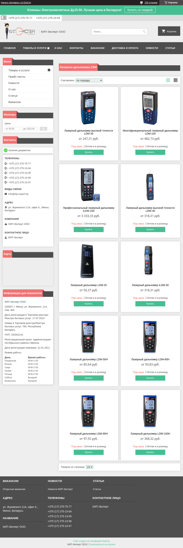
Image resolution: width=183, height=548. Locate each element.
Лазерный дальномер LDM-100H (150, 433)
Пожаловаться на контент (102, 544)
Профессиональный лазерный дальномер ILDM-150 (88, 209)
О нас (58, 48)
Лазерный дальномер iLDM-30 (150, 285)
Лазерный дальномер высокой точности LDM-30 (150, 209)
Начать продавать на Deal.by (16, 2)
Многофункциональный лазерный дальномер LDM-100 (150, 132)
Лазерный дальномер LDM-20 (89, 285)
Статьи (170, 48)
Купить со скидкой (140, 10)
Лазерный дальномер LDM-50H (89, 359)
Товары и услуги (34, 48)
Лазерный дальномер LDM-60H (150, 359)
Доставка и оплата (125, 48)
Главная (9, 48)
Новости (152, 48)
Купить (88, 152)
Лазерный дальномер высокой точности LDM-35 (88, 132)
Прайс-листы (16, 76)
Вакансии (97, 48)
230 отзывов (151, 2)
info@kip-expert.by (18, 194)
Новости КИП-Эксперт (60, 489)
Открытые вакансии (14, 489)
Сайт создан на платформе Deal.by (91, 541)
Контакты (76, 48)
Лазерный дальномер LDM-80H (89, 433)
